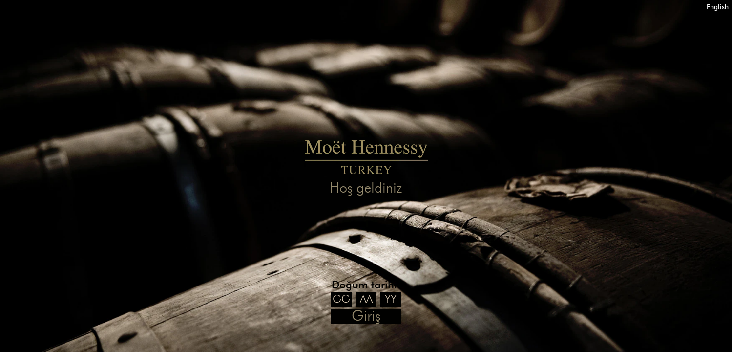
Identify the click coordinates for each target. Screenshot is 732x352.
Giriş (366, 316)
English (718, 7)
